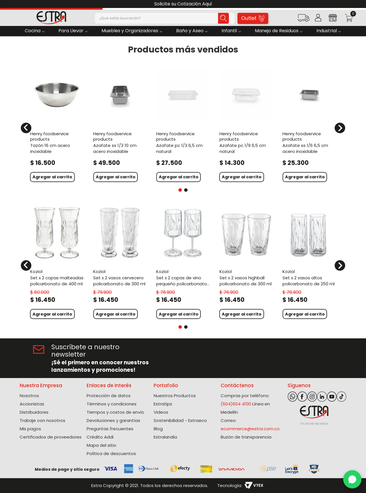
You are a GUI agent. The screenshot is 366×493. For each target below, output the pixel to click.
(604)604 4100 (236, 404)
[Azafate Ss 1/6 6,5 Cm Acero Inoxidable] (309, 124)
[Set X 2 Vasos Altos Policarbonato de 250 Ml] (309, 262)
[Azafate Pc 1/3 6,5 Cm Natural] (183, 124)
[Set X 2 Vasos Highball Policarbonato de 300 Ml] (246, 262)
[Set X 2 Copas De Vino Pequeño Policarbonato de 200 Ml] (183, 262)
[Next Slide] (359, 4)
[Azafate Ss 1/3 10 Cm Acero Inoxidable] (120, 124)
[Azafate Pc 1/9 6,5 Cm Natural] (246, 124)
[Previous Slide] (6, 4)
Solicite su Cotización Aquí (183, 4)
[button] (303, 19)
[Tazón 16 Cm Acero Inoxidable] (57, 124)
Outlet (253, 18)
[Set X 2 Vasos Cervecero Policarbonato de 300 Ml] (120, 262)
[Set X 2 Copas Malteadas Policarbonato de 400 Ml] (57, 262)
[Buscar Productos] (222, 18)
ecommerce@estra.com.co (250, 429)
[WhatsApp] (352, 479)
